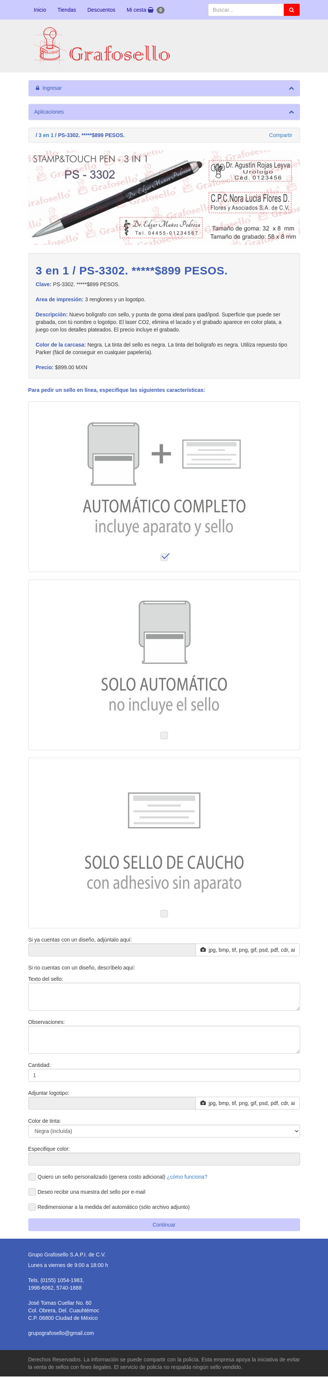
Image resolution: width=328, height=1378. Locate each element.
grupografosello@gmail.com (61, 1333)
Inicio (40, 10)
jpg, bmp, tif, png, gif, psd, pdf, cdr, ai (247, 950)
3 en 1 (46, 135)
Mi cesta (145, 10)
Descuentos (101, 10)
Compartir (280, 135)
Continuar (164, 1225)
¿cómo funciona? (187, 1177)
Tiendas (66, 10)
